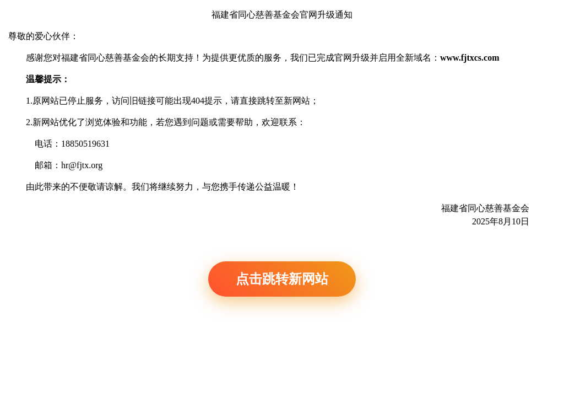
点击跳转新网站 (282, 279)
